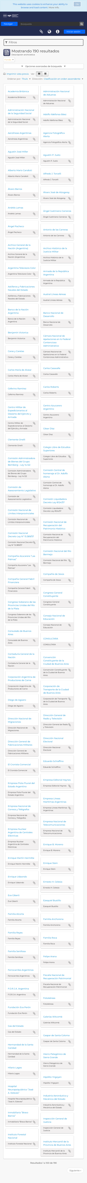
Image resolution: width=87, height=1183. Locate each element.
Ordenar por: (14, 78)
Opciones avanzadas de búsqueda (43, 66)
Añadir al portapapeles (34, 97)
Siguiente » (75, 1170)
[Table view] (45, 73)
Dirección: (37, 78)
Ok (77, 4)
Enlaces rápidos (58, 32)
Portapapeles (41, 32)
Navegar (8, 23)
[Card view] (39, 73)
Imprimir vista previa (16, 74)
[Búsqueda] (51, 24)
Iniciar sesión (73, 31)
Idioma (49, 32)
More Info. (54, 7)
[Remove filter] (13, 59)
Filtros (11, 42)
